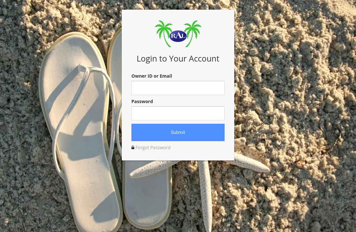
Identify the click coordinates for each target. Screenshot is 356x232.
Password (142, 101)
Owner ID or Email (151, 76)
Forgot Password (153, 147)
